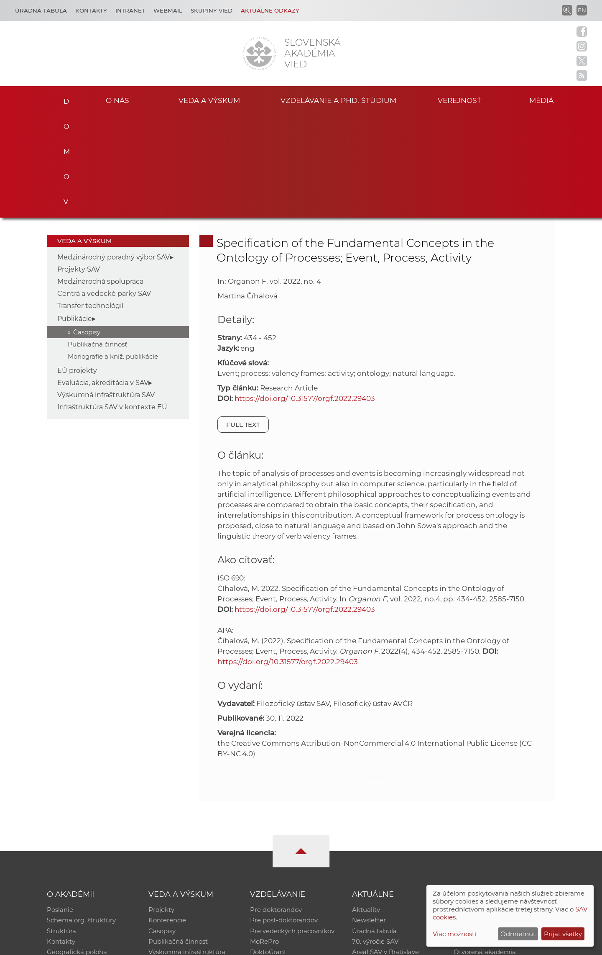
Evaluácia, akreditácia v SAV (102, 279)
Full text (243, 321)
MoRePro (264, 839)
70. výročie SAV (375, 839)
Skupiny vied (211, 10)
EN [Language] (582, 10)
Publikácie (74, 215)
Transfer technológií (90, 202)
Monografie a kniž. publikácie (113, 253)
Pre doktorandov (276, 806)
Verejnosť (459, 99)
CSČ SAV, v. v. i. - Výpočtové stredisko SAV (171, 945)
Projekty (161, 806)
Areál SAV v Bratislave (385, 850)
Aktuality (366, 806)
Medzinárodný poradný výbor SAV (113, 153)
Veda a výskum (209, 99)
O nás (118, 99)
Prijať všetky (563, 934)
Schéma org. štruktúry (81, 817)
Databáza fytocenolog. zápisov (501, 828)
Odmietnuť (518, 934)
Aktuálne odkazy (270, 10)
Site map (425, 945)
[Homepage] (259, 53)
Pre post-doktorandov (284, 817)
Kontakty (91, 10)
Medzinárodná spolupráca (100, 178)
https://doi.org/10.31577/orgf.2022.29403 (305, 294)
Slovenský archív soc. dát (492, 817)
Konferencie (167, 817)
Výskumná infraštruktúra (186, 850)
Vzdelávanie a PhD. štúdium (338, 99)
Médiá (542, 99)
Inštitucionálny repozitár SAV (498, 806)
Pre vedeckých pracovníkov (292, 828)
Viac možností (454, 934)
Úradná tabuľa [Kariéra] (41, 10)
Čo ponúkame (374, 861)
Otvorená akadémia (485, 850)
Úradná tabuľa (374, 828)
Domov (64, 98)
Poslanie (60, 806)
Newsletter (369, 817)
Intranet (130, 10)
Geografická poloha (77, 850)
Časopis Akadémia (482, 839)
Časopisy (86, 228)
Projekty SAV (78, 165)
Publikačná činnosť (97, 240)
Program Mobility (277, 861)
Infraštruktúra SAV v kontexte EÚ (112, 303)
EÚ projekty (77, 267)
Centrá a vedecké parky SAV (104, 190)
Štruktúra (61, 828)
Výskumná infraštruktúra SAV (106, 291)
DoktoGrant (268, 850)
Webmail (167, 10)
